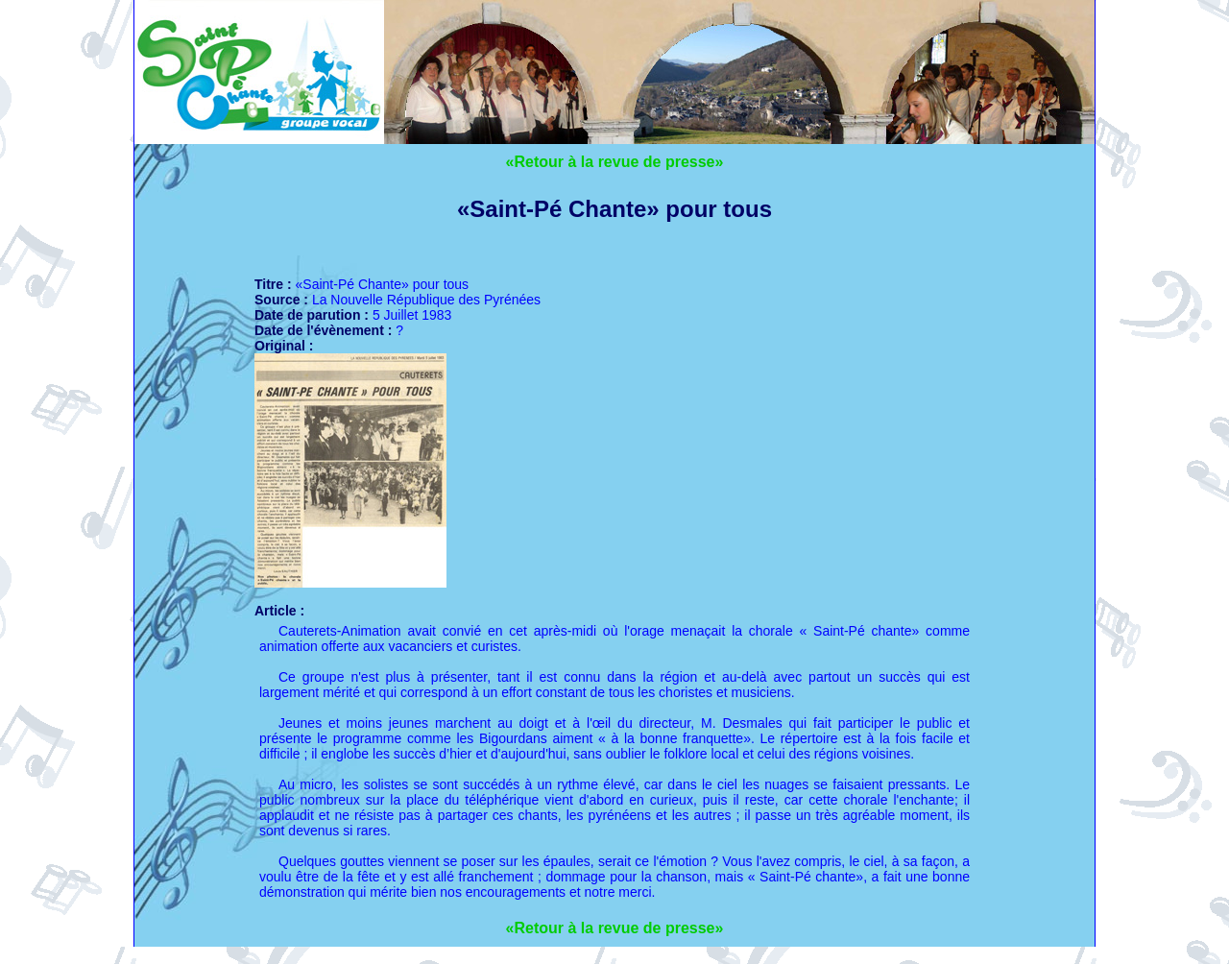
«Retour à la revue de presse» (615, 162)
